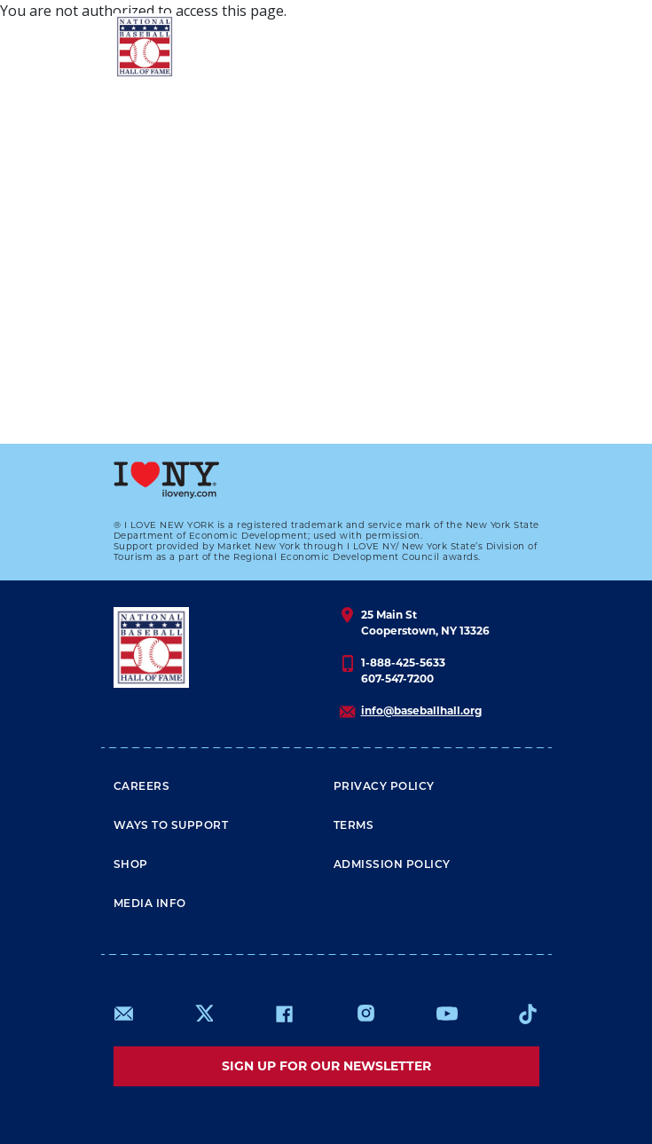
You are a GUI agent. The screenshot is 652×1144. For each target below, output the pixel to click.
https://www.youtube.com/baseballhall (447, 1013)
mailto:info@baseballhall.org (124, 1013)
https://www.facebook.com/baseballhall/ (284, 1013)
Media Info (150, 904)
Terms (354, 826)
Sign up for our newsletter (326, 1066)
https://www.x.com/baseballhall (203, 1012)
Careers (142, 787)
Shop (131, 865)
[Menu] (506, 46)
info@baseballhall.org (421, 710)
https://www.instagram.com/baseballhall (365, 1013)
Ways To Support (171, 826)
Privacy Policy (384, 787)
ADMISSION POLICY (392, 865)
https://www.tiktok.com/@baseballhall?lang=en (527, 1013)
